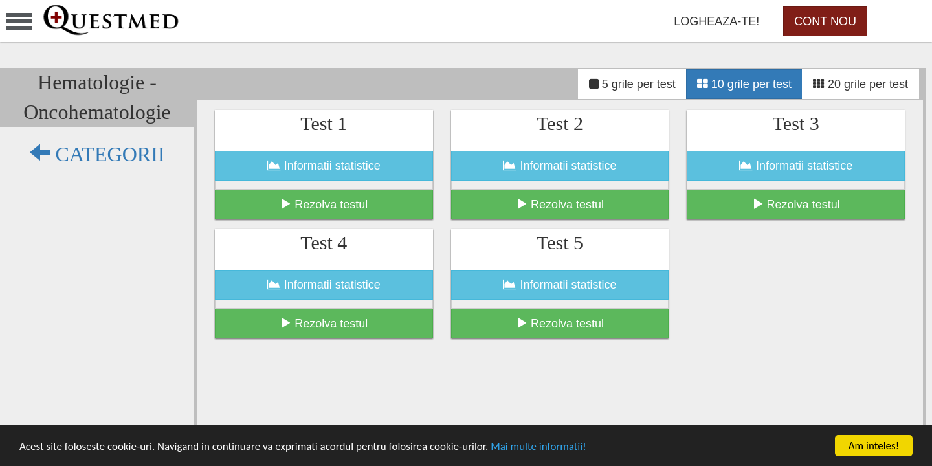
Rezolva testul (324, 204)
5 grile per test (632, 84)
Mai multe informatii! (538, 446)
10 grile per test (744, 84)
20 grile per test (860, 84)
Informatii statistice (324, 165)
